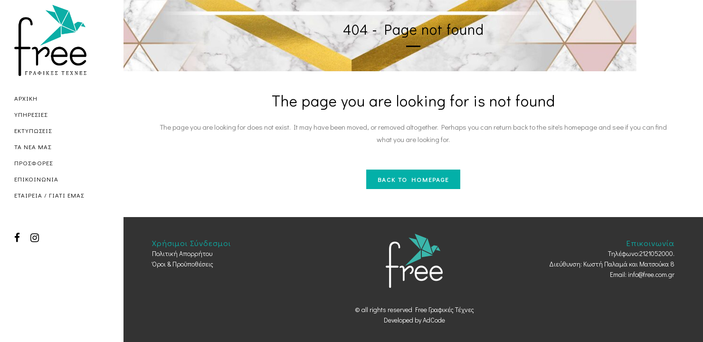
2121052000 (656, 253)
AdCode (434, 319)
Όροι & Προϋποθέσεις (182, 263)
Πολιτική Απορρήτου (182, 253)
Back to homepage (413, 179)
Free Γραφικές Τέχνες (444, 309)
